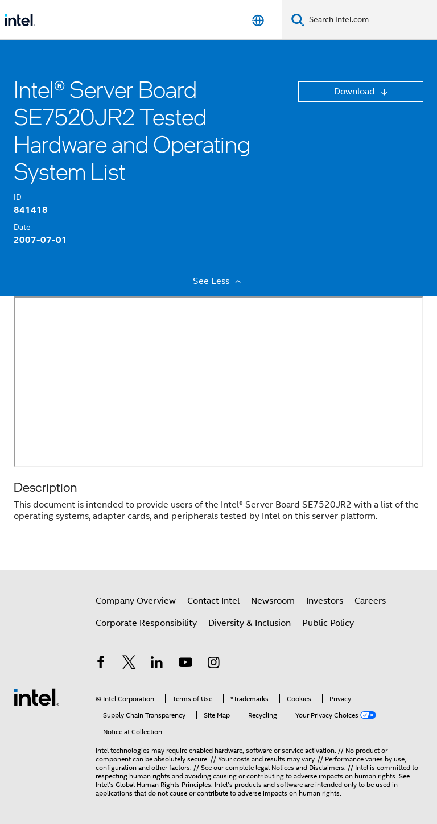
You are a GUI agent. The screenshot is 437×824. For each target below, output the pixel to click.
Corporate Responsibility (146, 623)
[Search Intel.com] (370, 20)
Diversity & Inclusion (249, 623)
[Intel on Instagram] (213, 664)
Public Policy (328, 623)
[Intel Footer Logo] (36, 696)
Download (355, 91)
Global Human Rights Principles (163, 784)
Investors (324, 601)
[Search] (297, 20)
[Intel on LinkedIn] (157, 664)
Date (22, 227)
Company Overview (136, 601)
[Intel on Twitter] (129, 664)
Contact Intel (213, 601)
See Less (218, 281)
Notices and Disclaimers (307, 767)
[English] (258, 20)
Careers (370, 601)
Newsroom (273, 601)
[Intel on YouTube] (185, 664)
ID (18, 197)
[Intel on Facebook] (100, 664)
